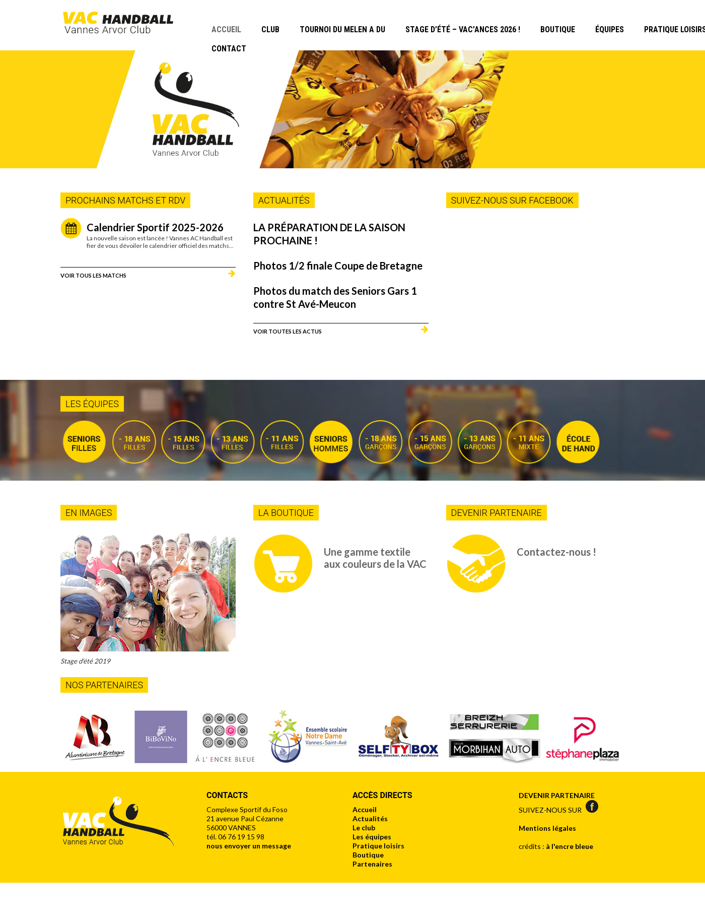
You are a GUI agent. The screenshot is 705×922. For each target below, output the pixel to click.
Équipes (609, 29)
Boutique (557, 29)
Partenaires (372, 864)
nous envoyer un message (248, 845)
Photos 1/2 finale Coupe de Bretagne (337, 265)
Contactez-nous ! (556, 552)
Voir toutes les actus (287, 331)
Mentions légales (547, 828)
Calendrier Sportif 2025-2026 (155, 227)
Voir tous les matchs (93, 275)
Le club (363, 827)
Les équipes (371, 836)
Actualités (370, 818)
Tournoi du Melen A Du (342, 29)
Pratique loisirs (378, 845)
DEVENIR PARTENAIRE (557, 795)
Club (270, 29)
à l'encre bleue (569, 846)
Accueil (226, 29)
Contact (229, 48)
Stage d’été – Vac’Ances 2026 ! (462, 29)
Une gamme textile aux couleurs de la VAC (375, 558)
